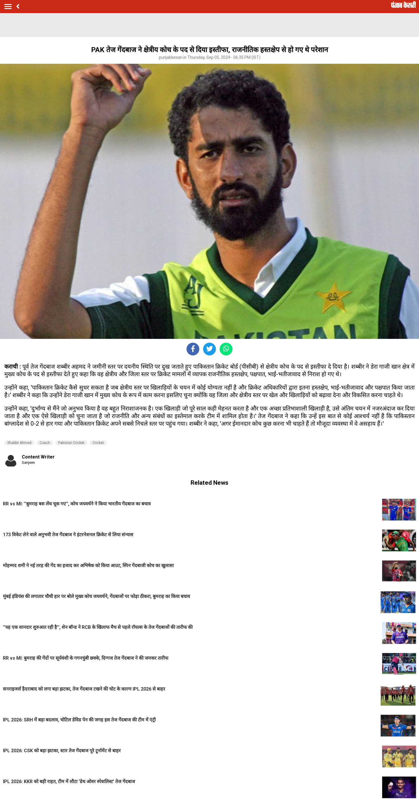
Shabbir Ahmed (19, 443)
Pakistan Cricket (71, 443)
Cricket (98, 443)
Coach (45, 443)
